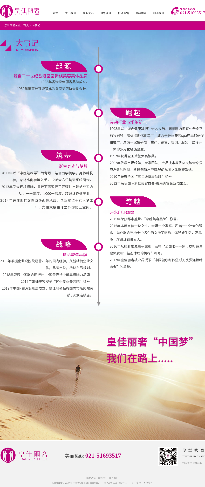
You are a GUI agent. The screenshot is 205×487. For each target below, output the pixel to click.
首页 (55, 13)
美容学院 (140, 13)
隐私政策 (91, 478)
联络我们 (102, 478)
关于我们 (70, 13)
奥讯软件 (148, 483)
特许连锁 (123, 13)
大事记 (36, 25)
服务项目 (105, 13)
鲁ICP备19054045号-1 (115, 483)
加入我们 (158, 13)
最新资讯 (88, 13)
